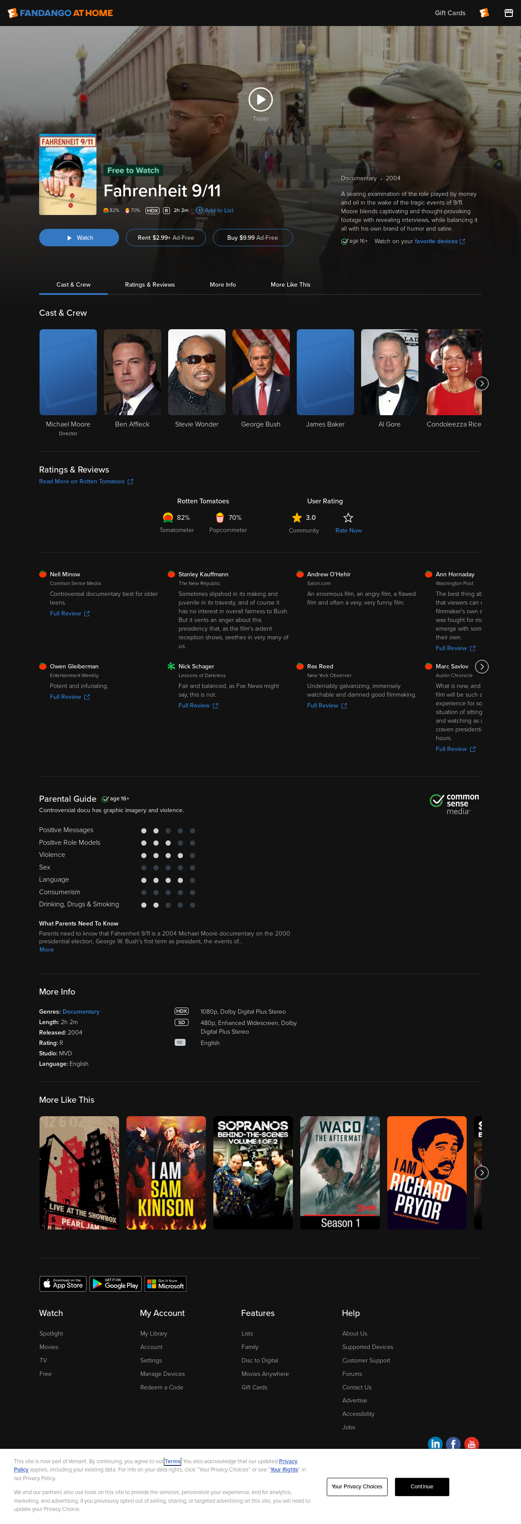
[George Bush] (261, 383)
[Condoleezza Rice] (454, 383)
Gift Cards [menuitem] (450, 13)
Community (304, 530)
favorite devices (440, 241)
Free (46, 1374)
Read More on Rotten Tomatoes (86, 481)
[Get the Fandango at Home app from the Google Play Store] (115, 1283)
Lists (247, 1333)
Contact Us (357, 1387)
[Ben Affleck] (132, 383)
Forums (352, 1374)
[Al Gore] (390, 383)
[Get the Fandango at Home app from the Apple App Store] (63, 1283)
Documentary (81, 1011)
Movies (49, 1347)
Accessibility (358, 1414)
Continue (422, 1486)
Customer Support (366, 1360)
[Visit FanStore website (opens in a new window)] (508, 13)
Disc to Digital (260, 1360)
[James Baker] (325, 383)
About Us (354, 1333)
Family (250, 1347)
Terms (172, 1461)
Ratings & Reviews (150, 284)
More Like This (291, 284)
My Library (153, 1333)
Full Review (70, 613)
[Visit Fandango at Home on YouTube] (472, 1445)
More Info (223, 284)
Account (151, 1347)
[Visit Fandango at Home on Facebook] (453, 1445)
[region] (260, 1486)
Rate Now (348, 530)
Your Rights (284, 1469)
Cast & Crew (73, 284)
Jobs (348, 1427)
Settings (151, 1360)
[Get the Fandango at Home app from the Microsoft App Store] (165, 1283)
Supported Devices (367, 1347)
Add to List (219, 210)
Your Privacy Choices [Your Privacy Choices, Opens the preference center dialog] (357, 1486)
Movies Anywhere (265, 1374)
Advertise (354, 1400)
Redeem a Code (161, 1387)
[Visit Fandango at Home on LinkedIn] (435, 1445)
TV (43, 1360)
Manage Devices (162, 1374)
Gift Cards (254, 1387)
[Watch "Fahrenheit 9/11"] (79, 237)
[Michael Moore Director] (68, 383)
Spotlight (51, 1333)
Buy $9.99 (252, 237)
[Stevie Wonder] (197, 383)
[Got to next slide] (482, 383)
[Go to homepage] (60, 13)
